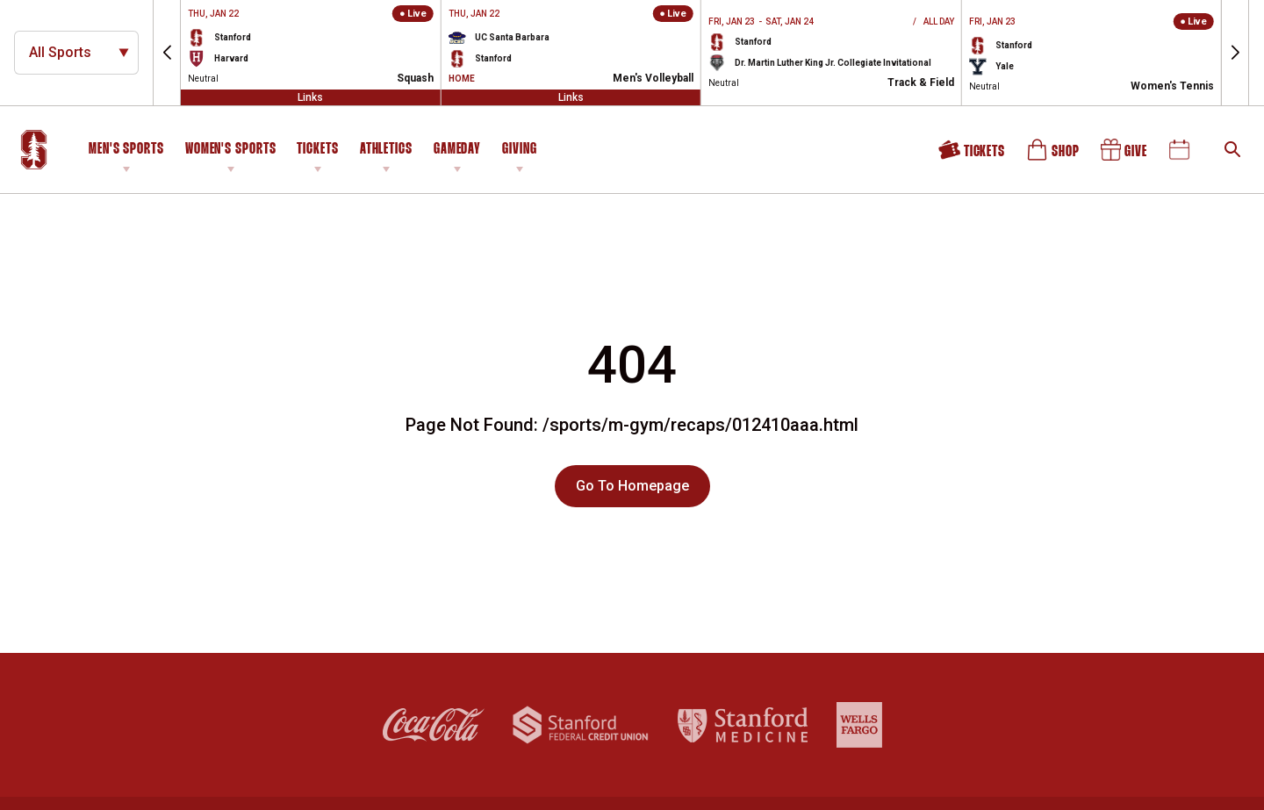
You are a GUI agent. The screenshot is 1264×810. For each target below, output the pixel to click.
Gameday (457, 149)
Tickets (317, 149)
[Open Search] (1232, 149)
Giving (519, 149)
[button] (167, 52)
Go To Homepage (632, 485)
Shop (1054, 153)
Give (1125, 153)
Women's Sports (230, 149)
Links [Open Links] (310, 97)
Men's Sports (126, 149)
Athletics (386, 149)
